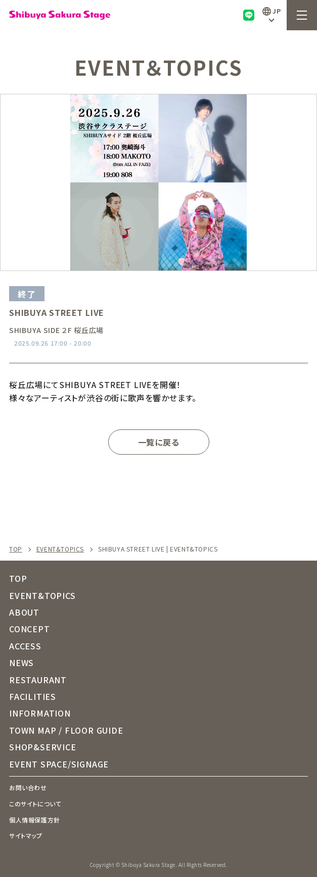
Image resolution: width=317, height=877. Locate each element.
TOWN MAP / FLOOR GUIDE (66, 730)
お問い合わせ (28, 787)
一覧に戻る (158, 442)
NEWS (21, 662)
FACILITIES (32, 696)
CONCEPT (29, 629)
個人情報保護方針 (34, 819)
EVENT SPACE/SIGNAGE (59, 764)
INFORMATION (40, 713)
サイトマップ (25, 835)
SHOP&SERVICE (42, 747)
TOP (15, 549)
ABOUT (24, 612)
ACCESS (25, 646)
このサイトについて (35, 803)
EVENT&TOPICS (60, 549)
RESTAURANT (38, 680)
